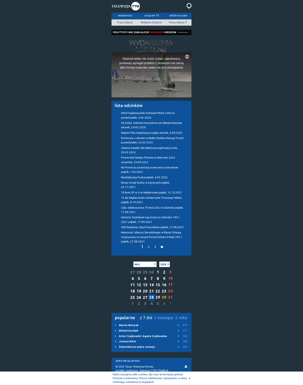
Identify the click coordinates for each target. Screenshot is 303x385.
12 (139, 285)
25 (132, 297)
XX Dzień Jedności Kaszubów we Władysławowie (151, 125)
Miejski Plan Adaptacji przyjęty (152, 132)
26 (139, 297)
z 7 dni (146, 317)
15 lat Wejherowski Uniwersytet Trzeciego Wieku (151, 200)
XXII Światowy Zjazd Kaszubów (152, 227)
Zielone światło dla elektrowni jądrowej (149, 150)
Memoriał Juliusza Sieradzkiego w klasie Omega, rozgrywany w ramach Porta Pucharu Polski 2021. (152, 237)
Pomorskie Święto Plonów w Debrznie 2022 (148, 160)
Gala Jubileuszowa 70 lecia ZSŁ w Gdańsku (152, 210)
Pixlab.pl (163, 370)
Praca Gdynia (125, 22)
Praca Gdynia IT (178, 22)
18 (132, 291)
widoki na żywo (178, 15)
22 (157, 291)
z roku (181, 317)
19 (139, 291)
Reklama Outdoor (151, 22)
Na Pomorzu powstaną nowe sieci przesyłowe (149, 169)
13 (145, 285)
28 (139, 272)
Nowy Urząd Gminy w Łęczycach (145, 185)
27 (132, 272)
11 (132, 285)
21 (151, 291)
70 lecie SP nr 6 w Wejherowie (151, 192)
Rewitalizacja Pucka (144, 177)
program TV (152, 15)
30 (151, 272)
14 (151, 285)
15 (157, 285)
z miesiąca (163, 317)
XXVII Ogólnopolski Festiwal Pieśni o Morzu (148, 115)
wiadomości (125, 15)
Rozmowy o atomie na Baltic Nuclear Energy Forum (152, 140)
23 (164, 291)
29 (145, 272)
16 (164, 285)
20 (145, 291)
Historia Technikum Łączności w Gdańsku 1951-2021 (150, 219)
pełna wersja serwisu (128, 360)
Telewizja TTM (148, 370)
